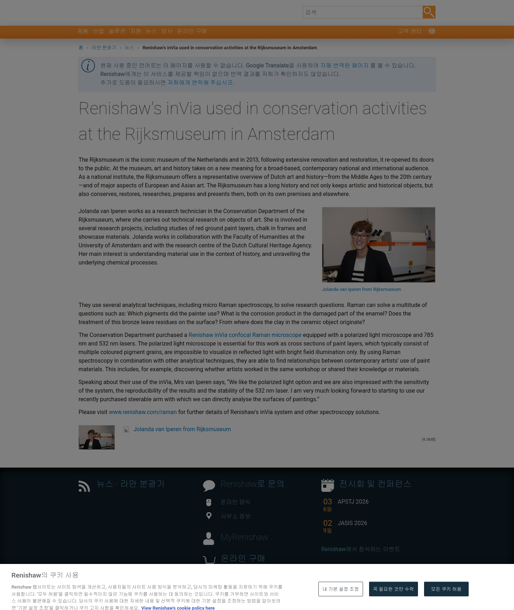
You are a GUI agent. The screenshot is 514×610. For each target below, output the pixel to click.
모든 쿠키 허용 (446, 600)
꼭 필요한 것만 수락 (393, 600)
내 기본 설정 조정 (340, 600)
